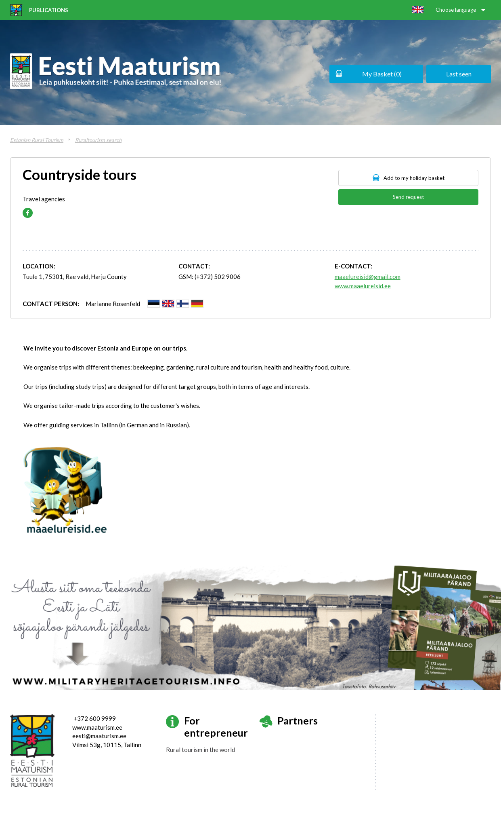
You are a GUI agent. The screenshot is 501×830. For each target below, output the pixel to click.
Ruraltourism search (98, 140)
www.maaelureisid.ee (363, 285)
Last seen (459, 74)
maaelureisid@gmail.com (367, 276)
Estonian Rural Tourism (36, 140)
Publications (48, 10)
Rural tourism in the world (200, 749)
